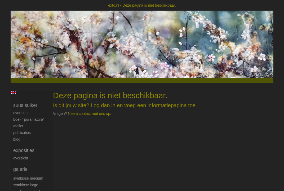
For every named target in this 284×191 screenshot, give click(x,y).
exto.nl (113, 5)
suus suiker (25, 105)
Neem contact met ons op (89, 113)
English (14, 92)
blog (16, 139)
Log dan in (103, 105)
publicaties (22, 133)
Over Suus (21, 113)
